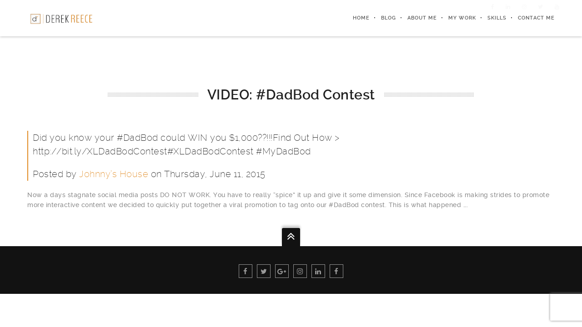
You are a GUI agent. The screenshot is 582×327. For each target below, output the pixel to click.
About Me (422, 18)
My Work (462, 18)
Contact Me (536, 18)
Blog (388, 18)
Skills (497, 18)
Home (361, 18)
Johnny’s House (113, 173)
